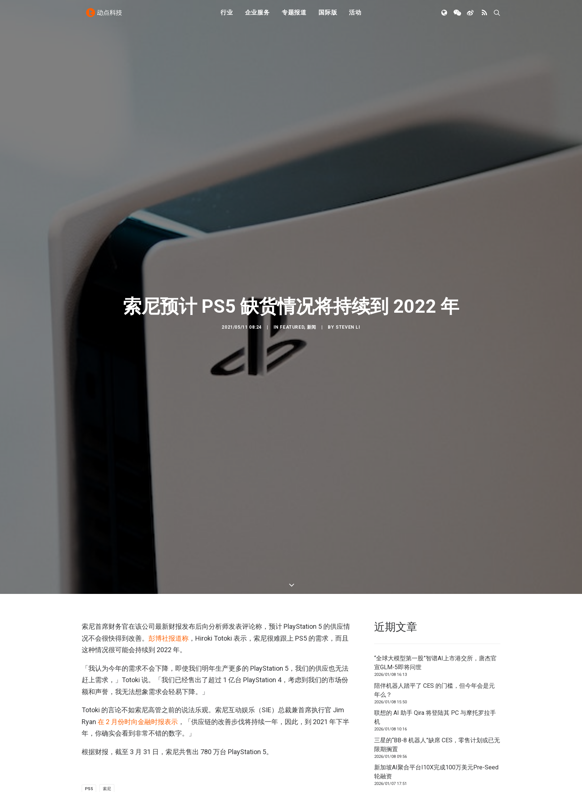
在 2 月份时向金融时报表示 (138, 672)
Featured (292, 302)
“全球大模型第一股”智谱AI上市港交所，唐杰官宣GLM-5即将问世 (435, 613)
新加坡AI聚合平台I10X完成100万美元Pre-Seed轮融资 (436, 722)
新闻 (311, 302)
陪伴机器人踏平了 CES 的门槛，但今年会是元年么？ (434, 640)
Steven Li (348, 302)
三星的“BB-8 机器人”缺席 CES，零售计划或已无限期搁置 (437, 695)
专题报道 (294, 15)
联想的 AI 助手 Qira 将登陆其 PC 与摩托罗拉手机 (435, 667)
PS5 (89, 738)
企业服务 (257, 15)
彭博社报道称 (168, 588)
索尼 (107, 738)
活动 (355, 15)
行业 (226, 15)
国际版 (327, 15)
